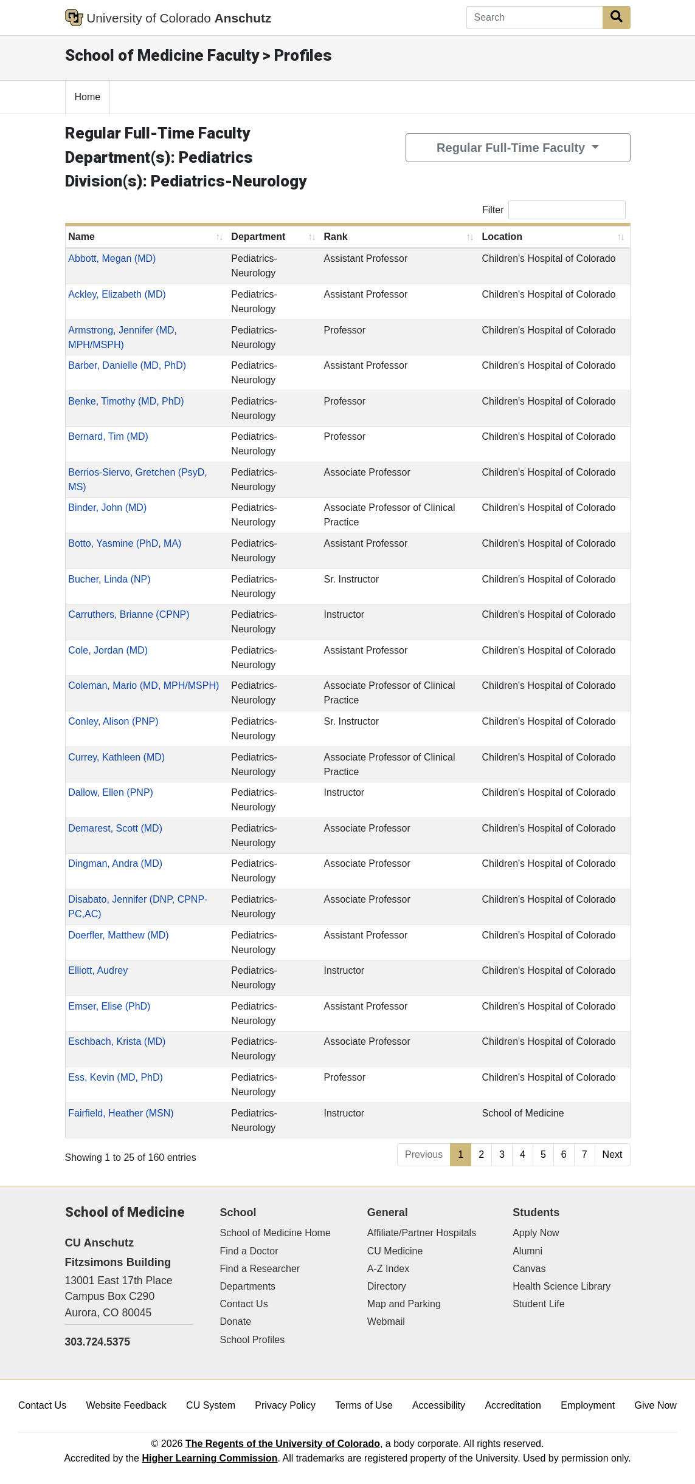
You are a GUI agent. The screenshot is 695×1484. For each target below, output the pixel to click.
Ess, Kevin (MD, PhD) (115, 1077)
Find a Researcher (260, 1268)
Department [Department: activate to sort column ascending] (258, 236)
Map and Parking (404, 1304)
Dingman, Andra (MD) (115, 863)
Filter (554, 209)
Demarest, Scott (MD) (115, 828)
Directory (386, 1286)
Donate (236, 1321)
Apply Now (536, 1233)
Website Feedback (126, 1405)
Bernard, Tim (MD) (108, 436)
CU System (210, 1405)
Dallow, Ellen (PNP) (110, 792)
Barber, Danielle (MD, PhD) (127, 365)
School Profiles (252, 1340)
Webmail (386, 1321)
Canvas (529, 1268)
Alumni (527, 1251)
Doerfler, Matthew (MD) (118, 935)
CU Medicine (395, 1251)
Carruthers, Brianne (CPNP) (128, 614)
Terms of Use (363, 1405)
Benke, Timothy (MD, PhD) (126, 401)
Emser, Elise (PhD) (109, 1006)
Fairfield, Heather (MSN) (120, 1113)
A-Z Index (388, 1268)
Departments (248, 1286)
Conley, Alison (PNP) (113, 721)
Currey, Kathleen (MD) (116, 757)
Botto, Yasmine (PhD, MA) (124, 543)
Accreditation (513, 1405)
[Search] (534, 17)
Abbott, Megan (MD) (112, 258)
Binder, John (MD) (107, 507)
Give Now (656, 1405)
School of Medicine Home (275, 1233)
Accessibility (438, 1405)
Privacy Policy (285, 1405)
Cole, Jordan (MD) (108, 650)
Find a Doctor (249, 1251)
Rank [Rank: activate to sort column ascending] (335, 236)
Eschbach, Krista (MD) (116, 1041)
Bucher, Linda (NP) (109, 579)
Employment (588, 1405)
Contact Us (244, 1304)
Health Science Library (561, 1286)
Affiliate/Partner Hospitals (421, 1233)
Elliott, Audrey (98, 970)
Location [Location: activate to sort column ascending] (502, 236)
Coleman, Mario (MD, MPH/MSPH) (143, 685)
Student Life (538, 1304)
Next (613, 1154)
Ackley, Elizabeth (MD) (117, 294)
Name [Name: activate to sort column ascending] (81, 236)
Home (88, 97)
